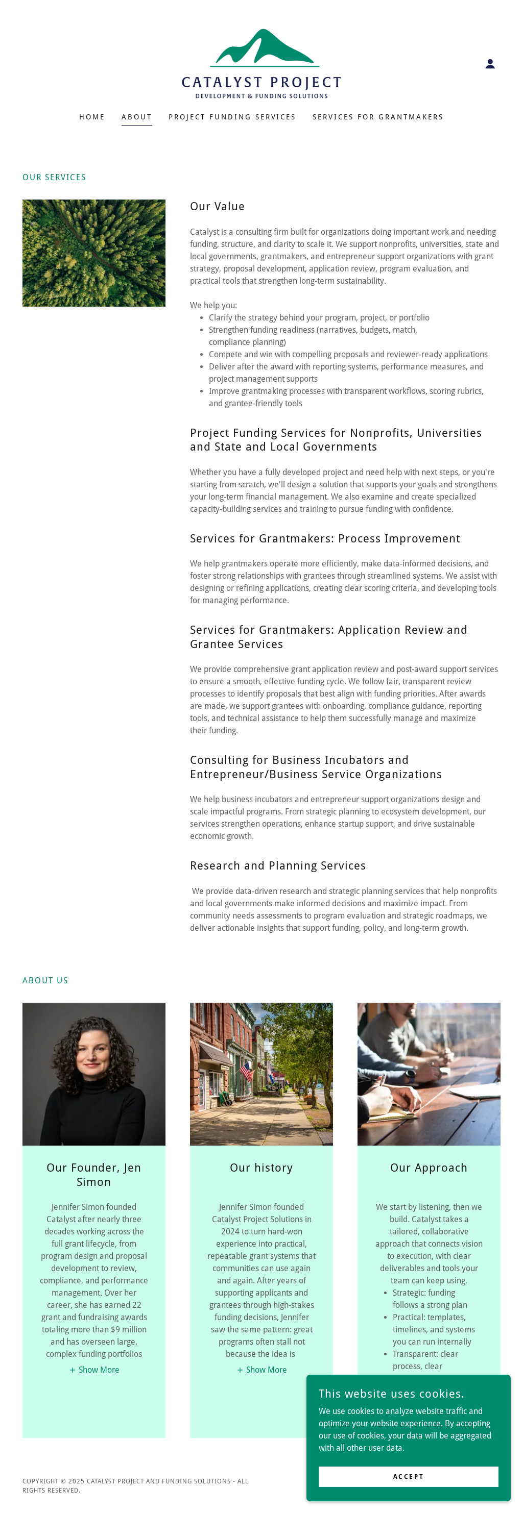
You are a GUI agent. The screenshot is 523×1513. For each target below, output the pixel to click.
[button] (490, 64)
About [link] (137, 117)
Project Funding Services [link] (233, 117)
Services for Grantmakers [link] (378, 117)
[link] (261, 63)
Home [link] (92, 117)
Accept (408, 1476)
